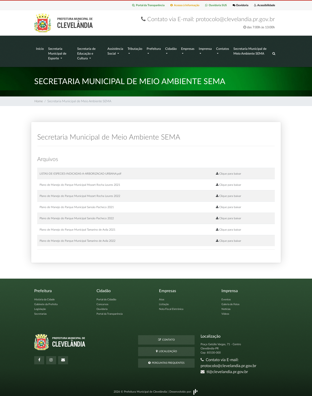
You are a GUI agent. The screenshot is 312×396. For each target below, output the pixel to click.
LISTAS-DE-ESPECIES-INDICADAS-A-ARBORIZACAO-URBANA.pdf (80, 171)
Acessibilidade (264, 5)
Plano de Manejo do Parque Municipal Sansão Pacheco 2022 (77, 216)
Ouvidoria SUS (215, 5)
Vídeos (225, 312)
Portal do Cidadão (106, 298)
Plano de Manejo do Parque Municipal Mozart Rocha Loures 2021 (80, 182)
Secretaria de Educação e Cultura (86, 52)
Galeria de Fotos (230, 302)
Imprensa (205, 48)
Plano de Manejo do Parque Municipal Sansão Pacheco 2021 (77, 205)
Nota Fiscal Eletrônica (171, 307)
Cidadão (171, 48)
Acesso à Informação (184, 5)
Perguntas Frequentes (166, 361)
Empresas (187, 48)
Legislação (40, 307)
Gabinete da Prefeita (46, 302)
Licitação (164, 302)
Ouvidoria (240, 5)
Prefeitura (154, 48)
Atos (161, 298)
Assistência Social (115, 50)
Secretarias (40, 312)
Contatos (222, 48)
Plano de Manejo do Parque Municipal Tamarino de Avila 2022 (77, 238)
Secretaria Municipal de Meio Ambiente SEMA (249, 50)
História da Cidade (44, 298)
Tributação (135, 48)
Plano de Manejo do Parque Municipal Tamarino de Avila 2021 (77, 227)
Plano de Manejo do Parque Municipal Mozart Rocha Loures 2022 (80, 194)
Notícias (226, 307)
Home (38, 99)
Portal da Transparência (147, 5)
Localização (166, 349)
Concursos (102, 302)
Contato (166, 337)
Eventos (226, 298)
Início (40, 48)
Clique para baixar (228, 171)
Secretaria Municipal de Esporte (57, 52)
